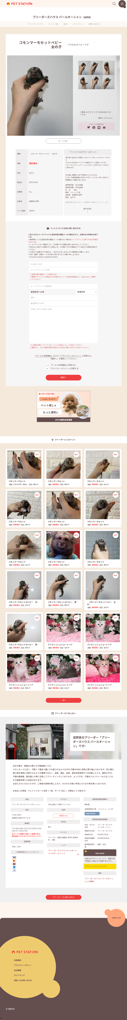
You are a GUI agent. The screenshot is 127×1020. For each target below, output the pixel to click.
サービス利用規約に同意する (63, 365)
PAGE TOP (116, 918)
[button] (1, 1018)
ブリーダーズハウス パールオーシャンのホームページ (62, 852)
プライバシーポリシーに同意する (64, 368)
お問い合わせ (94, 24)
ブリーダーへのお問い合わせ (63, 897)
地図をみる (63, 816)
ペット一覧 (53, 24)
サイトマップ (19, 975)
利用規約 (17, 960)
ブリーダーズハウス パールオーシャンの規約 (99, 880)
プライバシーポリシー (23, 965)
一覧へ (63, 700)
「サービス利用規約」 (43, 356)
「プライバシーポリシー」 (70, 356)
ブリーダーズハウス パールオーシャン (62, 17)
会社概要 (17, 970)
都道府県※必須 (37, 292)
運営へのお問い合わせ (23, 980)
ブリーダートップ (35, 24)
